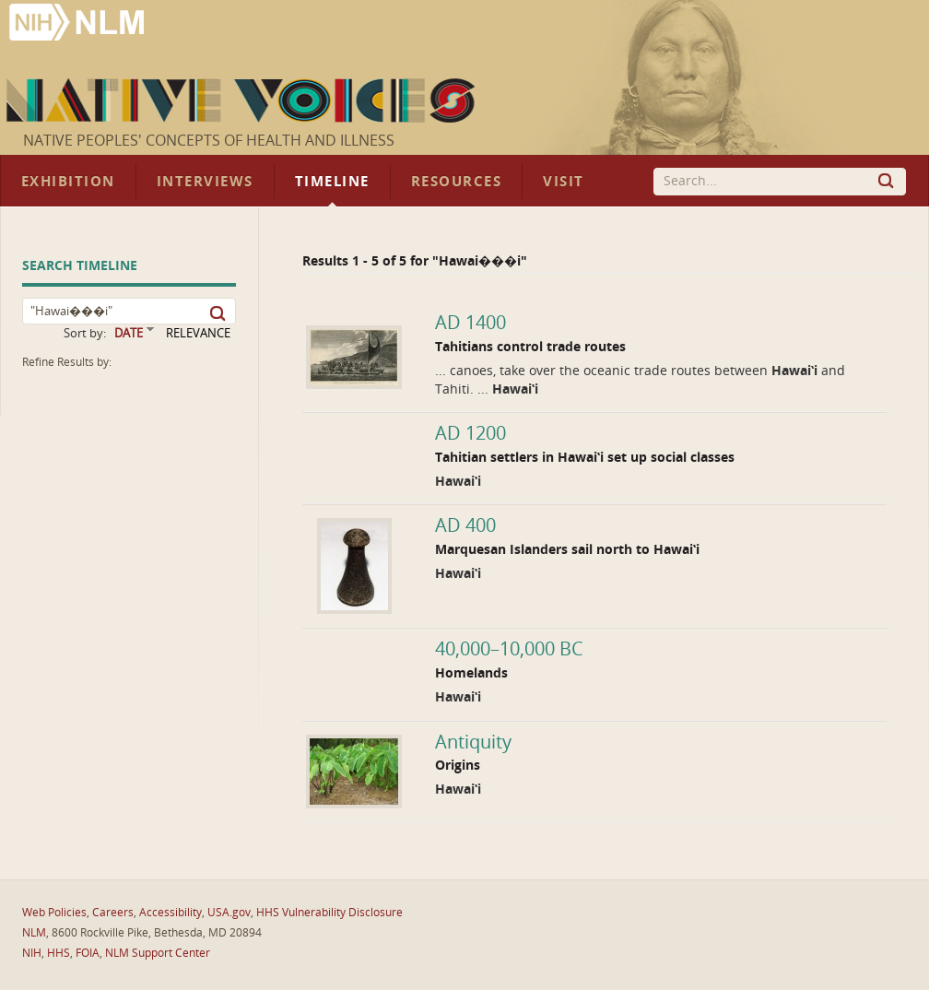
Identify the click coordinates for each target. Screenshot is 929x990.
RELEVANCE (198, 333)
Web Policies (54, 912)
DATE (128, 333)
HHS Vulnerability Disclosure (329, 912)
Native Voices (243, 100)
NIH (31, 953)
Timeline (332, 181)
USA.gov (229, 912)
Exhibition (68, 181)
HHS (58, 953)
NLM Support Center (157, 953)
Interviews (205, 181)
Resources (456, 181)
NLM (34, 932)
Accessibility (170, 912)
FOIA (88, 953)
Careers (113, 912)
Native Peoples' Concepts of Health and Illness (208, 140)
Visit (563, 181)
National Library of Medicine (78, 24)
